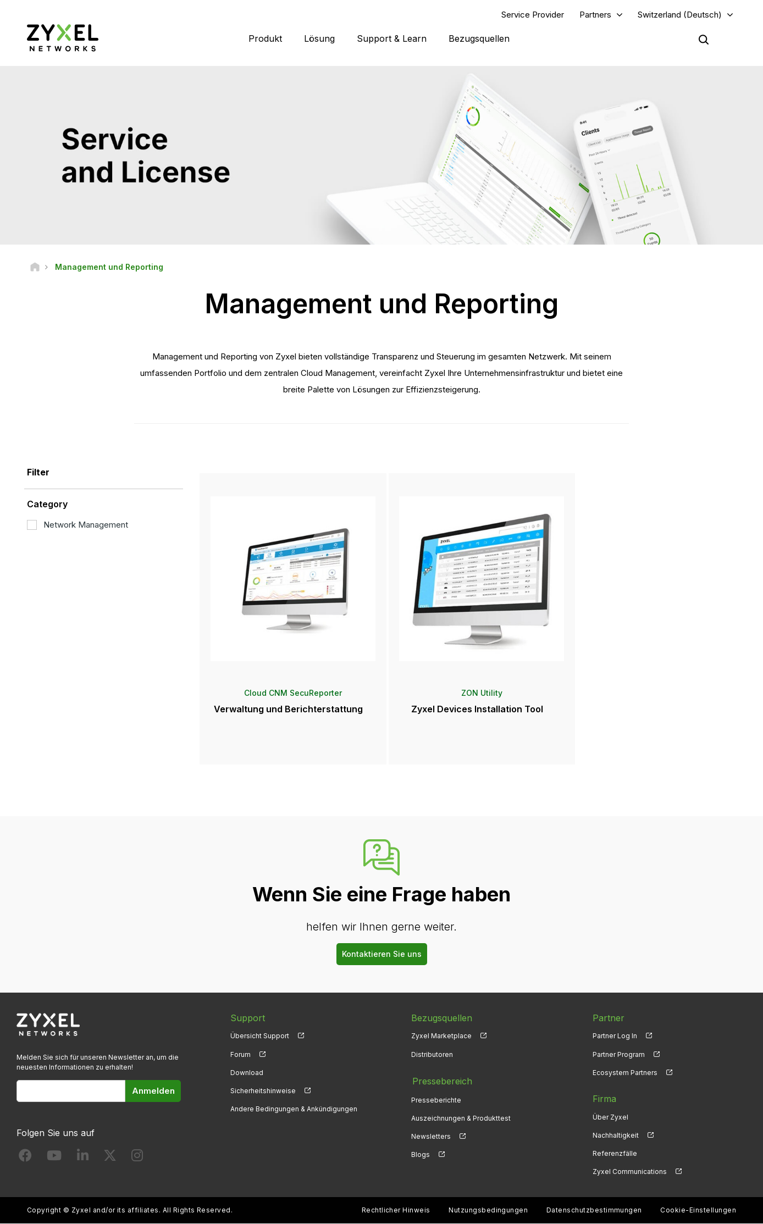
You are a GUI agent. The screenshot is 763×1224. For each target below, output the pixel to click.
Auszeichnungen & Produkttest (461, 1117)
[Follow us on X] (110, 1158)
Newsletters (431, 1135)
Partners (595, 14)
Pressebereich (441, 1080)
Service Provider (532, 14)
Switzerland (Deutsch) (680, 14)
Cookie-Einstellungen (698, 1210)
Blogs (420, 1153)
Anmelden (153, 1090)
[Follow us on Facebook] (25, 1158)
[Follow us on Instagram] (137, 1158)
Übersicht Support (259, 1036)
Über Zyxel (610, 1117)
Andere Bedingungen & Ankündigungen (293, 1109)
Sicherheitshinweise (263, 1091)
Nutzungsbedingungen (488, 1210)
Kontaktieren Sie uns (382, 954)
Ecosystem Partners (625, 1072)
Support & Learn (392, 38)
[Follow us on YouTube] (54, 1158)
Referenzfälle (615, 1153)
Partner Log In (615, 1036)
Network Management (77, 524)
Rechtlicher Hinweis (396, 1210)
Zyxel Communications (630, 1172)
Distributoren (432, 1054)
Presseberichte (436, 1099)
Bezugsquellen (479, 38)
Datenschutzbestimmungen (594, 1210)
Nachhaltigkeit (616, 1135)
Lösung (319, 38)
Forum (240, 1054)
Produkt (265, 38)
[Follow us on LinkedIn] (83, 1158)
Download (246, 1072)
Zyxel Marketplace (441, 1036)
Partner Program (619, 1054)
